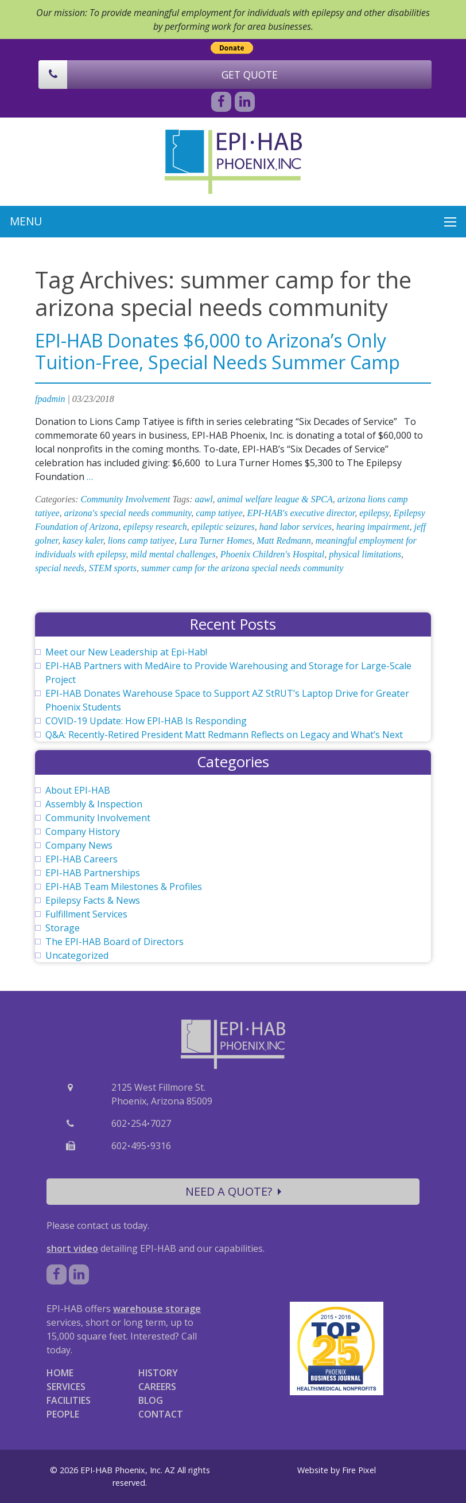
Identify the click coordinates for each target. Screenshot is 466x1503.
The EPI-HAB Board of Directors (114, 941)
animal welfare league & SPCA (275, 499)
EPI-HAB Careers (81, 859)
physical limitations (365, 554)
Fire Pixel (359, 1470)
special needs (59, 568)
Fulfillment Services (86, 914)
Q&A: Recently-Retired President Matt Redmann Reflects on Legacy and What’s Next (224, 734)
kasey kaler (83, 540)
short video (72, 1248)
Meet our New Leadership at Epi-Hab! (126, 652)
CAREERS (157, 1386)
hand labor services (295, 527)
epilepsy (374, 513)
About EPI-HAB (77, 790)
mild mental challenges (172, 554)
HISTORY (158, 1373)
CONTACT (160, 1414)
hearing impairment (373, 527)
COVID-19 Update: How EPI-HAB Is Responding (146, 721)
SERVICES (66, 1386)
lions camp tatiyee (141, 540)
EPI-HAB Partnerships (92, 872)
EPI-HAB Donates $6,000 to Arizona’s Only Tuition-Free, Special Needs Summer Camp (217, 351)
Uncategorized (76, 955)
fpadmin (50, 399)
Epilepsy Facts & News (92, 900)
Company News (78, 845)
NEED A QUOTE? (233, 1191)
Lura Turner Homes (215, 540)
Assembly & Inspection (93, 804)
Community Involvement (125, 499)
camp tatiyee (219, 513)
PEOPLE (62, 1414)
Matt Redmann (284, 540)
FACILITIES (68, 1400)
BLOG (150, 1400)
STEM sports (113, 568)
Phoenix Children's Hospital (272, 554)
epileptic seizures (223, 527)
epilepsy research (155, 527)
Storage (62, 928)
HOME (59, 1373)
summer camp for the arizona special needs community (242, 568)
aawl (203, 499)
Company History (82, 831)
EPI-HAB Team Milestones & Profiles (123, 886)
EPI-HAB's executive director (301, 513)
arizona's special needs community (128, 513)
